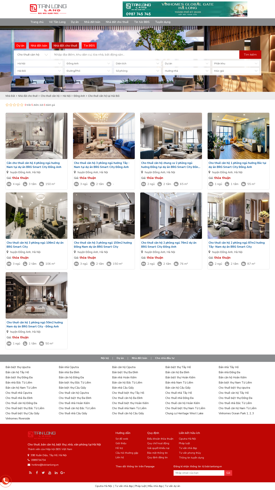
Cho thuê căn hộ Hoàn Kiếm (182, 403)
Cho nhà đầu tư (164, 358)
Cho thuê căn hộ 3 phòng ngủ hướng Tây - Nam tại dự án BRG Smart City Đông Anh (101, 165)
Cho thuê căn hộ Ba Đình (127, 398)
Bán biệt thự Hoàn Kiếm (180, 377)
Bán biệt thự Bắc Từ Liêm (75, 382)
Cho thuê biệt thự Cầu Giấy (22, 413)
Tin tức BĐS (142, 22)
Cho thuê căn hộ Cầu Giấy (128, 413)
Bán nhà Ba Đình (69, 372)
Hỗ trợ (119, 448)
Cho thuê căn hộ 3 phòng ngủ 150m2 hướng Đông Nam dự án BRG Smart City (103, 245)
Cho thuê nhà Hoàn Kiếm (74, 403)
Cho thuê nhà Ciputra (18, 393)
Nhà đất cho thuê (117, 22)
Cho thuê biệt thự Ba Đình (75, 398)
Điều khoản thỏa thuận (160, 439)
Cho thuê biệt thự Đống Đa (235, 398)
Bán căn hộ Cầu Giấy (178, 388)
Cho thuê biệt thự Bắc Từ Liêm (24, 408)
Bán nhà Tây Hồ (229, 367)
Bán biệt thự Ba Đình (125, 372)
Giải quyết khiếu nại (158, 448)
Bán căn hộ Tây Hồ (17, 372)
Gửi (228, 473)
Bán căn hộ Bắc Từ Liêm (127, 382)
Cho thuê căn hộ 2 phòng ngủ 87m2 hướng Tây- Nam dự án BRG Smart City (237, 245)
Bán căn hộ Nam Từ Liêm (21, 388)
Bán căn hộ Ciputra (123, 367)
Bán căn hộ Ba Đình (177, 372)
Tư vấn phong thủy (190, 453)
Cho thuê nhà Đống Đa (179, 398)
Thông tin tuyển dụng (191, 457)
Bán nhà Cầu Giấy (123, 388)
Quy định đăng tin (157, 457)
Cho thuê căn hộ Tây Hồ (234, 393)
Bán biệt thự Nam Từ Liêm (235, 382)
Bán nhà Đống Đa (229, 372)
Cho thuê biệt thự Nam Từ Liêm (185, 408)
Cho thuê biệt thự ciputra (234, 388)
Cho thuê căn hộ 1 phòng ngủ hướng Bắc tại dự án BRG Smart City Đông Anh (237, 165)
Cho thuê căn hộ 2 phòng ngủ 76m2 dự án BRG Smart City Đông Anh (168, 245)
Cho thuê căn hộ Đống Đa (21, 403)
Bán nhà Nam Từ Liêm (179, 382)
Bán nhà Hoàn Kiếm (124, 377)
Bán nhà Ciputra (69, 367)
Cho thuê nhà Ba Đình (19, 398)
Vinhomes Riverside (17, 418)
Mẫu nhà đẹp (155, 486)
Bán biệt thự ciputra (17, 367)
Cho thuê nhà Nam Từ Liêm (129, 408)
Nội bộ (105, 358)
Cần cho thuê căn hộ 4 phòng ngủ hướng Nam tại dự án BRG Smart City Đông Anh (34, 165)
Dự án (75, 22)
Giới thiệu (121, 443)
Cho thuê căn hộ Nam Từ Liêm (238, 408)
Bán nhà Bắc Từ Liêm (18, 382)
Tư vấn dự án (172, 486)
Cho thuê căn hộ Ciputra (74, 393)
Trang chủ (37, 22)
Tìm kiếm (250, 54)
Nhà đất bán (92, 22)
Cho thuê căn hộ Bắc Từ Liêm (77, 408)
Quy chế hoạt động (158, 443)
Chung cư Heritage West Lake (184, 413)
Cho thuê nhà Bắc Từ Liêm (235, 403)
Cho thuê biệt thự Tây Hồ (128, 393)
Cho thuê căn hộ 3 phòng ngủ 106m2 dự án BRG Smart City (35, 245)
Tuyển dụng (162, 22)
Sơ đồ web (122, 439)
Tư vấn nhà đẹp (188, 448)
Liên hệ (120, 457)
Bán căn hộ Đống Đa (71, 377)
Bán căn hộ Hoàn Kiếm (233, 377)
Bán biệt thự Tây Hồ (178, 367)
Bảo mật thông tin (157, 453)
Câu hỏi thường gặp (127, 453)
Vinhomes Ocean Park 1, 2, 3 (236, 413)
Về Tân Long (57, 22)
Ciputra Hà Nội (187, 439)
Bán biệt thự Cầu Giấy (72, 388)
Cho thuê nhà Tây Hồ (178, 393)
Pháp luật (184, 443)
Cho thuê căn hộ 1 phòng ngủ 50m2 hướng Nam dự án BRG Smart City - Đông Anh (35, 324)
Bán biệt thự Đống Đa (19, 377)
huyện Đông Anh (20, 172)
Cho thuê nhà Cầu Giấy (73, 413)
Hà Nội (36, 172)
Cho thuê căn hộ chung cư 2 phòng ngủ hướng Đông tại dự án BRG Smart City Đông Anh (170, 165)
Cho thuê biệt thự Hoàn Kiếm (130, 403)
